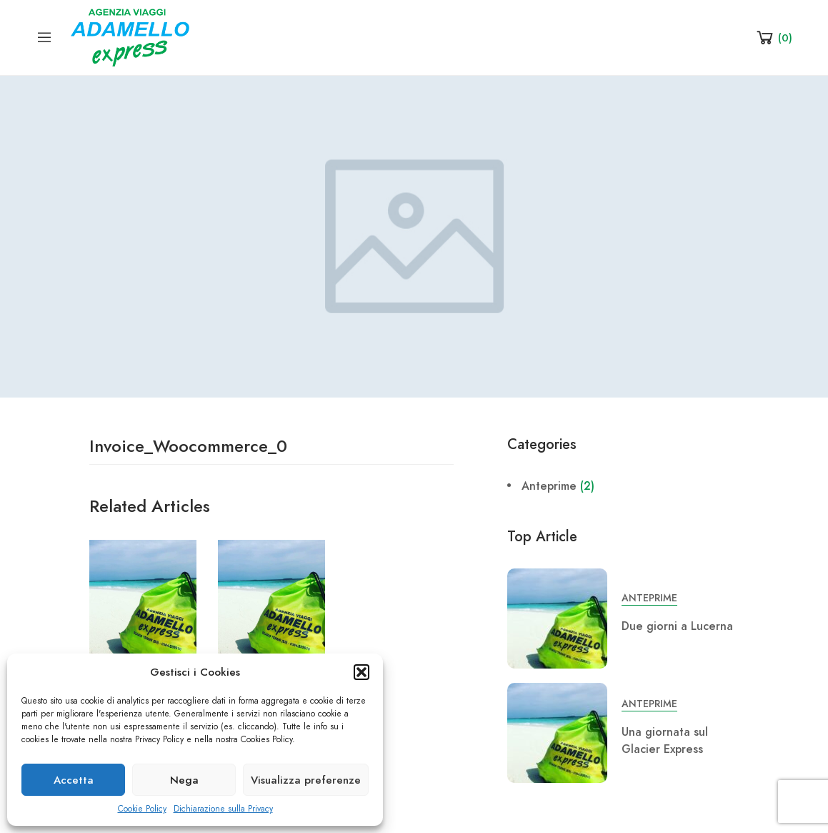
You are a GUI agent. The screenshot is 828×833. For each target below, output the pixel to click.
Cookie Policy (142, 808)
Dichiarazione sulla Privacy (223, 808)
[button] (361, 672)
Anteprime (549, 486)
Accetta (74, 780)
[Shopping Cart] (773, 37)
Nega (184, 780)
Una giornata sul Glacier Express (665, 740)
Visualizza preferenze (306, 780)
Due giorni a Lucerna (677, 626)
